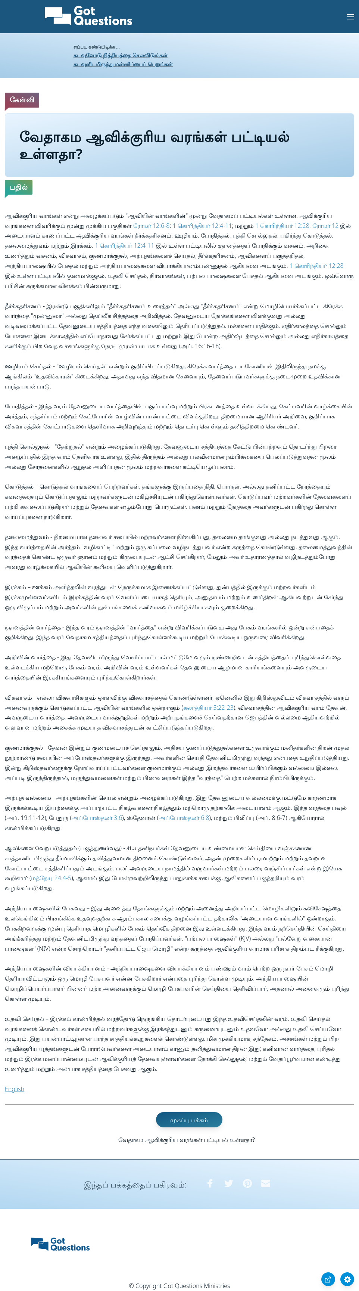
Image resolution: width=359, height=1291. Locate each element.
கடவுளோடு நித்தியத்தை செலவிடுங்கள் (121, 55)
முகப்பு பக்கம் (189, 1119)
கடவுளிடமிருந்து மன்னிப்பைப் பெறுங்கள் (123, 64)
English (14, 1089)
